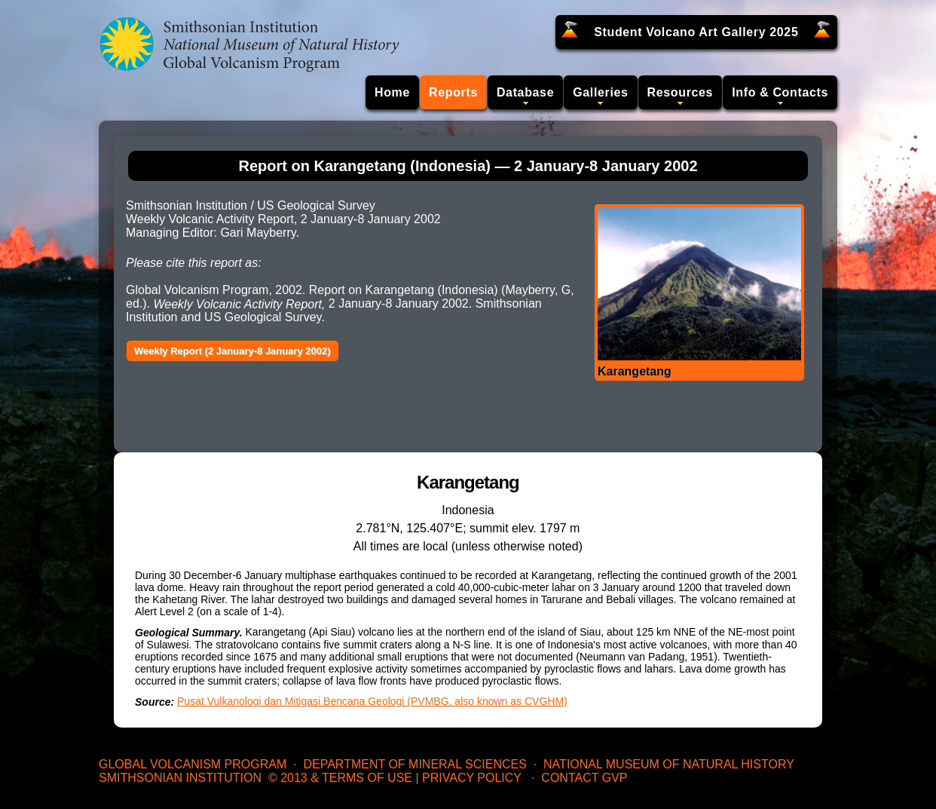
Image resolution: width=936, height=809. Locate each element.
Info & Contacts (780, 92)
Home (392, 92)
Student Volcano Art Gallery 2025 (696, 32)
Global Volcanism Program (192, 764)
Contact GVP (584, 777)
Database (525, 92)
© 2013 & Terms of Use (340, 777)
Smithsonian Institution (180, 777)
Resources (680, 92)
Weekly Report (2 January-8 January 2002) (232, 351)
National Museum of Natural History (668, 764)
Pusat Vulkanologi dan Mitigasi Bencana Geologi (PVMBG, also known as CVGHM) (372, 701)
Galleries (600, 92)
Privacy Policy (472, 777)
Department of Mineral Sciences (414, 764)
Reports (453, 92)
